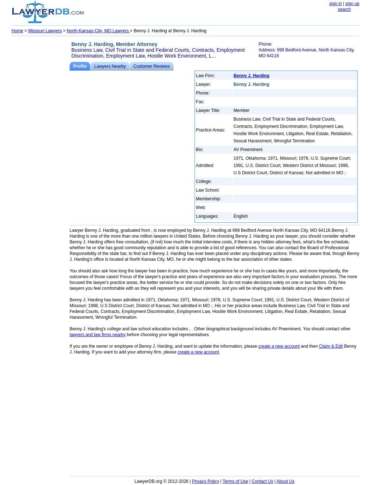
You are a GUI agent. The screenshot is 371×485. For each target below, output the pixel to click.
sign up (352, 3)
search (344, 9)
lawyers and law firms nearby (98, 334)
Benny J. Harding (252, 75)
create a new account (279, 346)
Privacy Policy (205, 481)
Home (17, 30)
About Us (285, 481)
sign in (335, 3)
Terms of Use (235, 481)
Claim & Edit (331, 346)
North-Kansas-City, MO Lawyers (98, 30)
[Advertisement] (41, 147)
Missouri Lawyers (45, 30)
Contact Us (262, 481)
